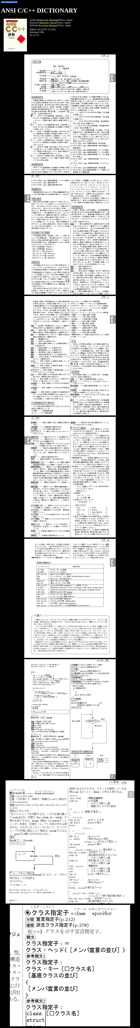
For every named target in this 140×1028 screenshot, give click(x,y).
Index (3, 2)
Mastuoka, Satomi (47, 22)
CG (16, 2)
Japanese (10, 2)
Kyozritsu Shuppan (48, 25)
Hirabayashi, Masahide (47, 20)
